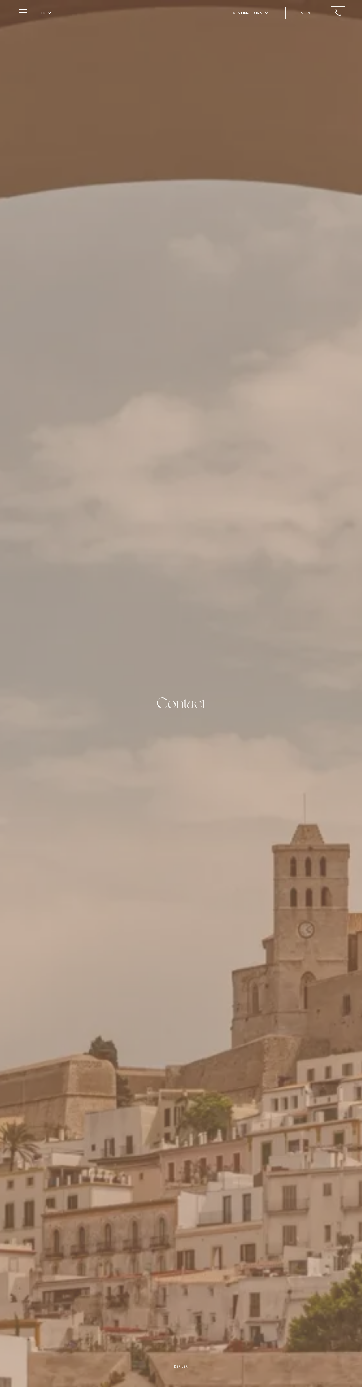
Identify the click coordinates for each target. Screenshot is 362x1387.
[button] (46, 13)
